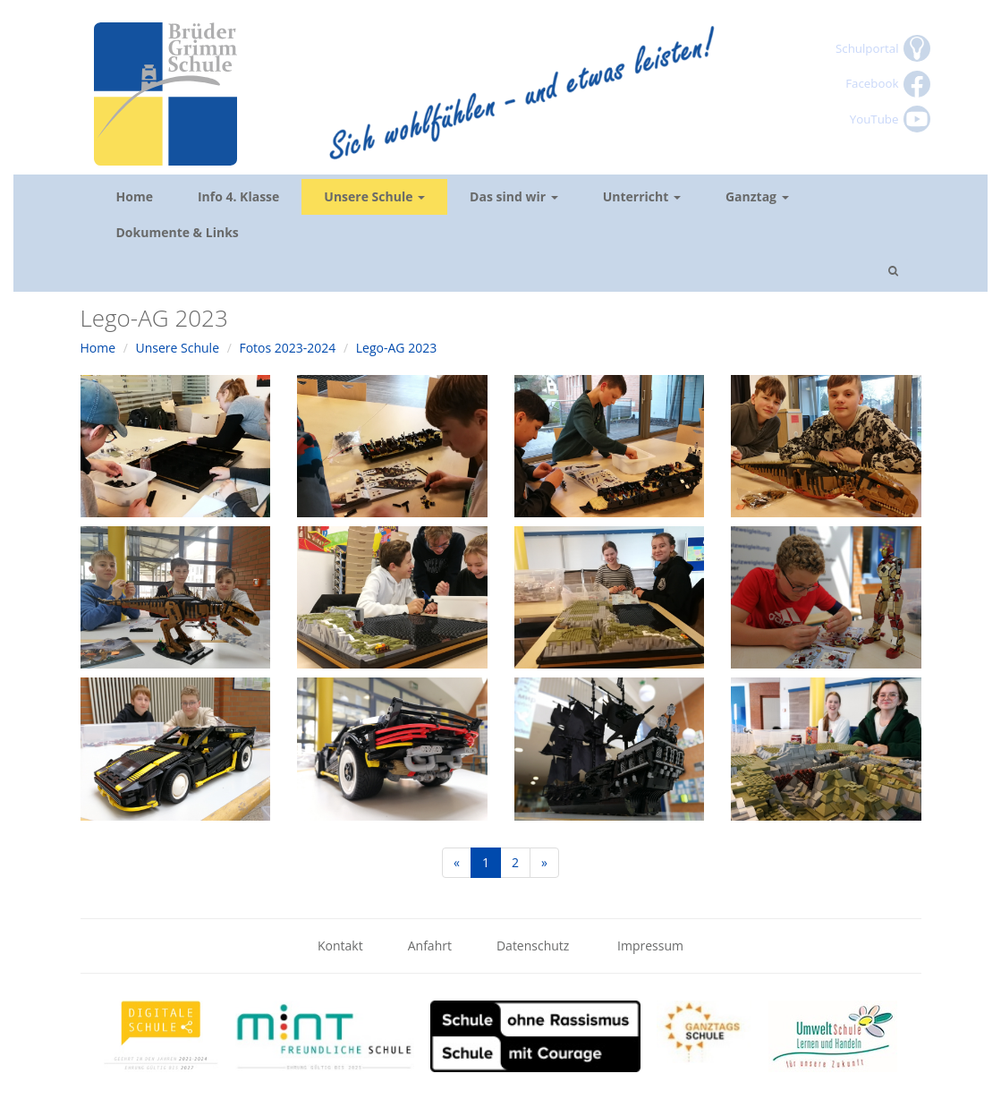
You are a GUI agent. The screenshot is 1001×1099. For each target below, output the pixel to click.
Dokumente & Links (177, 232)
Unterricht (642, 196)
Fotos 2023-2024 (287, 347)
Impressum (650, 945)
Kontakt (340, 945)
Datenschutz (534, 945)
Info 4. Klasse (238, 196)
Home (134, 196)
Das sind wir (514, 196)
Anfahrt (430, 945)
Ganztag (757, 196)
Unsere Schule (374, 196)
